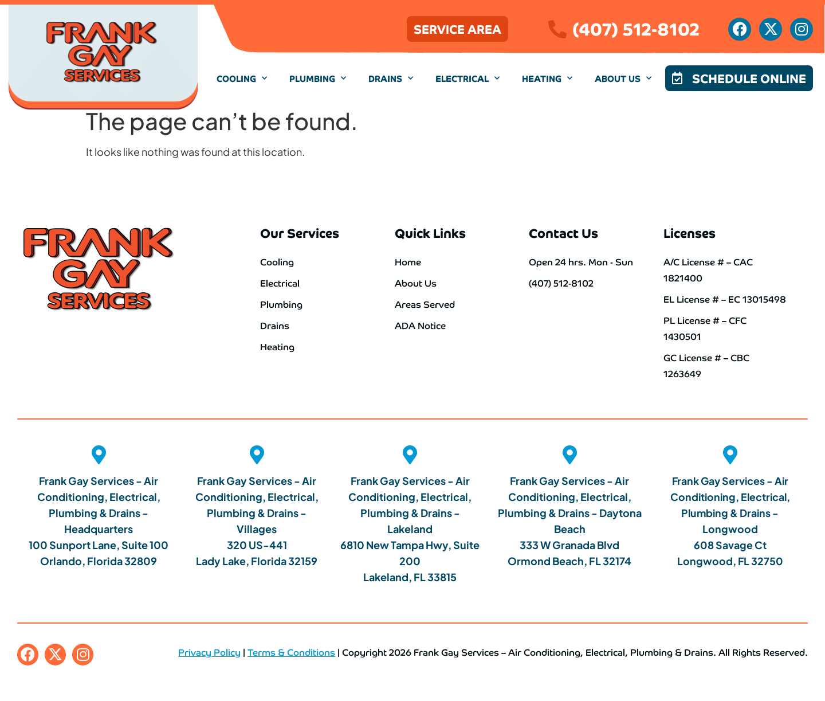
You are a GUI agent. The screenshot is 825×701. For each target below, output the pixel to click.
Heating (547, 78)
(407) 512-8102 (636, 27)
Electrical (467, 78)
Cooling (242, 78)
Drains (390, 78)
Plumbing (317, 78)
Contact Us (563, 232)
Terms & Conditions (291, 650)
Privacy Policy (209, 650)
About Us (623, 78)
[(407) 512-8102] (557, 29)
